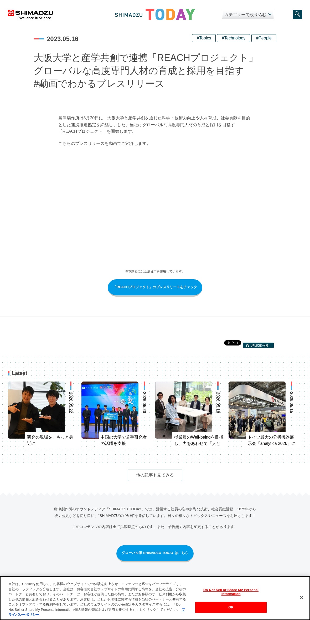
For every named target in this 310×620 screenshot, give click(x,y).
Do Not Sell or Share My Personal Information (231, 592)
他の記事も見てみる (155, 475)
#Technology (233, 38)
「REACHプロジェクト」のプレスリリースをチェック (155, 287)
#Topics (204, 38)
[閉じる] (301, 597)
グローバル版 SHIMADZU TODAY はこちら (155, 553)
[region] (155, 598)
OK (231, 607)
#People (264, 38)
